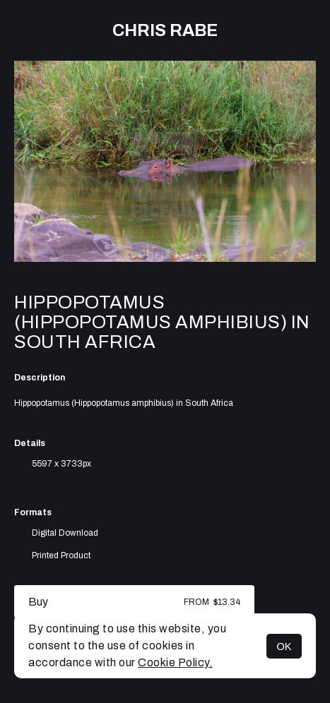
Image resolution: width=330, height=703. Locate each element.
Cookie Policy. (175, 662)
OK (284, 646)
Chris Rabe (165, 30)
